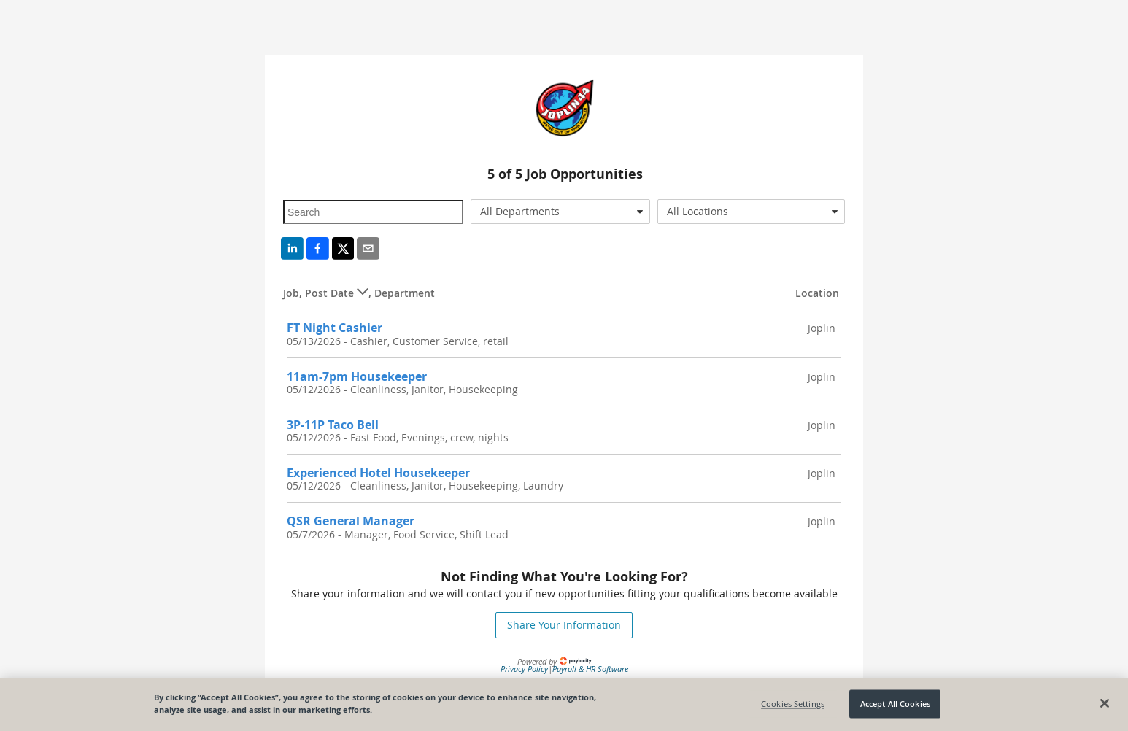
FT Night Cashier (334, 328)
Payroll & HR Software (590, 668)
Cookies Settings (792, 703)
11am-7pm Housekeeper (357, 376)
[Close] (1105, 703)
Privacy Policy (524, 668)
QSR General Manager (350, 521)
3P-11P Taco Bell (333, 425)
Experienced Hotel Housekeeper (378, 473)
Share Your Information (564, 625)
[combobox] (561, 211)
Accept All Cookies (895, 703)
